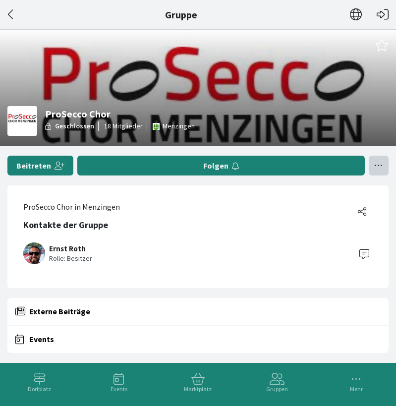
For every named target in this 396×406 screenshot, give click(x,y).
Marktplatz (198, 389)
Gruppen (277, 389)
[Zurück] (11, 14)
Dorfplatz (39, 389)
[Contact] (364, 253)
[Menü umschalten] (379, 165)
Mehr (356, 389)
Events (119, 389)
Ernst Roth (67, 248)
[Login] (383, 14)
